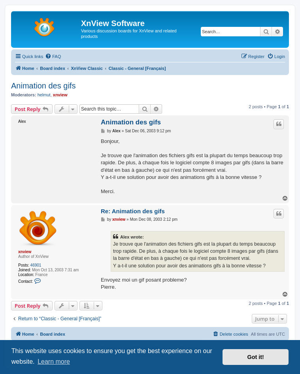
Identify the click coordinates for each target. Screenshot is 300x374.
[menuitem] (53, 56)
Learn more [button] (54, 361)
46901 (36, 265)
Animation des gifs (43, 85)
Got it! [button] (255, 357)
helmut (44, 94)
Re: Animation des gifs (133, 211)
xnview (60, 94)
